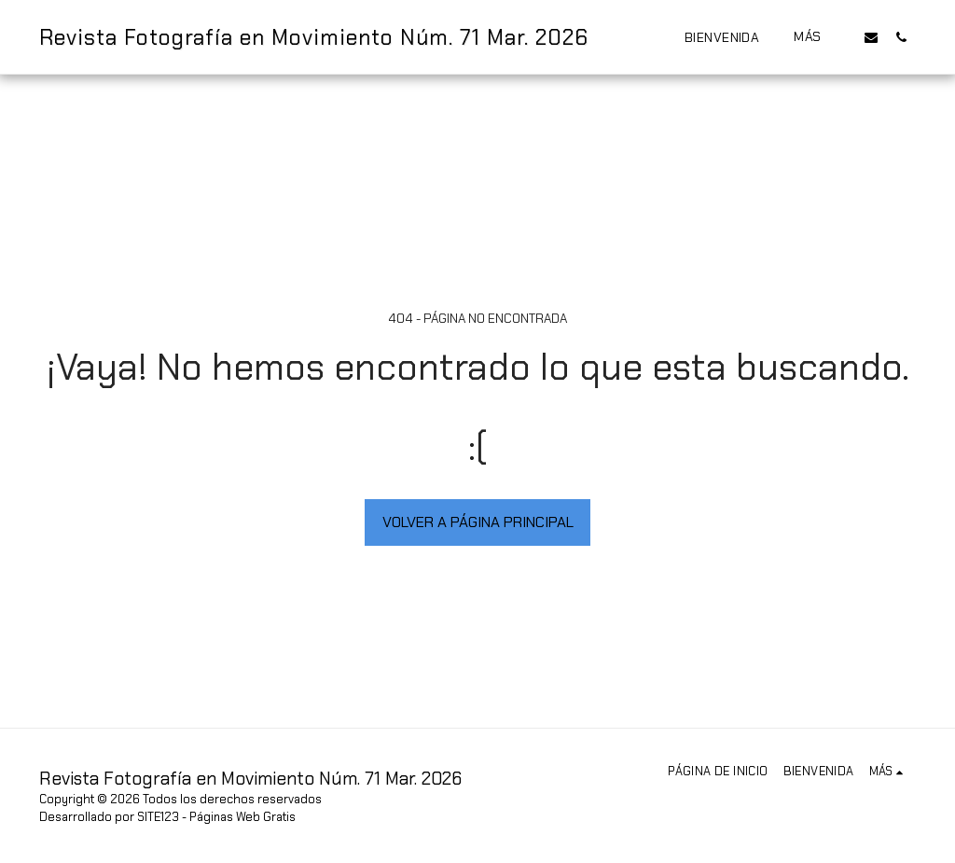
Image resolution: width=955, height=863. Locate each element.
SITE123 (158, 817)
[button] (871, 37)
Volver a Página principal (478, 522)
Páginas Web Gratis (242, 817)
